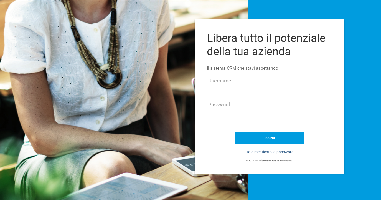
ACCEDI (270, 138)
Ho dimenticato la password (269, 152)
